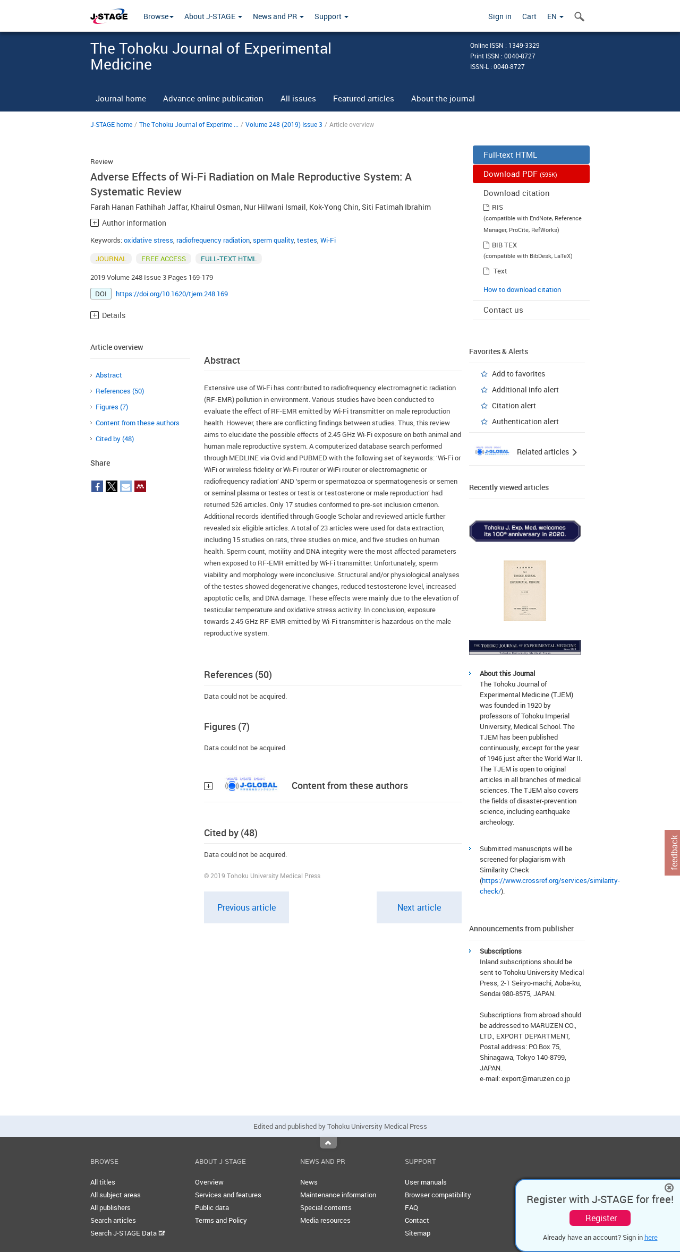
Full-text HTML (510, 154)
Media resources (325, 1220)
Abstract (109, 375)
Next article (419, 907)
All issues (298, 98)
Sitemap (417, 1233)
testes (307, 240)
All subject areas (115, 1194)
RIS (497, 207)
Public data (212, 1207)
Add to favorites (518, 373)
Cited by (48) (115, 438)
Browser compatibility (438, 1194)
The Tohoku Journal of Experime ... (189, 124)
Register (601, 1218)
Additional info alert (525, 389)
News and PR (278, 16)
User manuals (426, 1182)
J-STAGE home (111, 124)
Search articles (113, 1220)
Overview (209, 1182)
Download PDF (520, 173)
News (309, 1182)
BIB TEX (504, 245)
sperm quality (273, 240)
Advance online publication (213, 98)
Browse (158, 16)
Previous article (246, 907)
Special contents (326, 1207)
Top (328, 1142)
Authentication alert (525, 421)
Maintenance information (338, 1194)
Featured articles (363, 98)
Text (500, 271)
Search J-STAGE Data (127, 1233)
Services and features (228, 1194)
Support (331, 16)
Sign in (500, 16)
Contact (417, 1220)
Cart (529, 16)
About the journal (443, 98)
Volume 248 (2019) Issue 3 (283, 124)
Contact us (503, 309)
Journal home (121, 98)
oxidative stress (148, 240)
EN (555, 16)
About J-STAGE (213, 16)
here (651, 1237)
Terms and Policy (221, 1220)
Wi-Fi (328, 240)
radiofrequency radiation (213, 240)
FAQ (411, 1207)
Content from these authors (138, 422)
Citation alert (514, 405)
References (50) (120, 391)
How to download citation (522, 289)
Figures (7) (112, 406)
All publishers (110, 1207)
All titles (102, 1182)
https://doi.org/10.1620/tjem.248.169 (172, 293)
